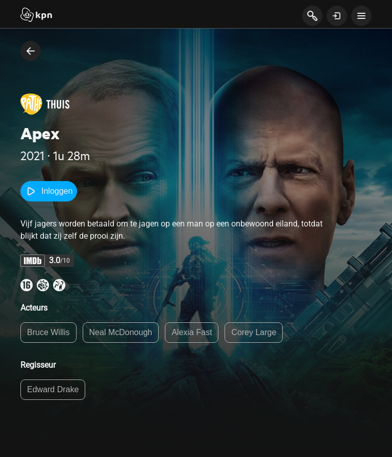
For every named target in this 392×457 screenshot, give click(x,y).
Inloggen (48, 191)
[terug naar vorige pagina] (30, 51)
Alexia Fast (192, 332)
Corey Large (253, 332)
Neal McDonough (121, 332)
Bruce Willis (48, 332)
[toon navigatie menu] (361, 16)
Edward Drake (53, 389)
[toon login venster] (337, 16)
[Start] (36, 16)
